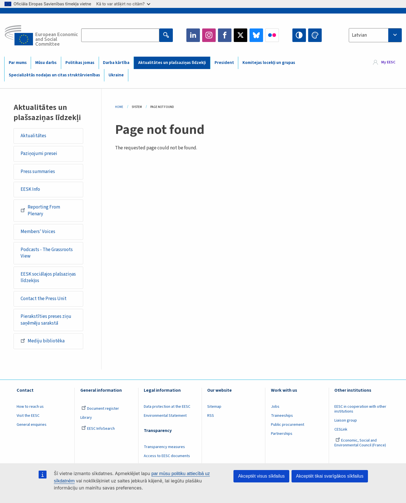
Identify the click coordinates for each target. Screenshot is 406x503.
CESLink (340, 429)
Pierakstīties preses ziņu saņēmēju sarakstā (46, 320)
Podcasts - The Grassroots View (47, 253)
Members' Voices (38, 231)
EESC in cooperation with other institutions (360, 409)
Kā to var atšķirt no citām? (123, 3)
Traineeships (282, 415)
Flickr (272, 35)
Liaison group (345, 420)
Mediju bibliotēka (43, 340)
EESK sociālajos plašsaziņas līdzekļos (48, 277)
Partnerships (281, 433)
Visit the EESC (28, 415)
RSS (210, 415)
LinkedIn (193, 35)
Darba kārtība (116, 63)
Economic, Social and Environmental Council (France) (360, 443)
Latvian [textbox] (359, 35)
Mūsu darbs (46, 63)
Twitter (240, 35)
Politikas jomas (79, 63)
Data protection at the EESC (167, 406)
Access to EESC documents (167, 456)
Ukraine (116, 75)
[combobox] (375, 35)
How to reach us (30, 406)
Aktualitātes (33, 135)
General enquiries (32, 424)
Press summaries (38, 171)
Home (119, 107)
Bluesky (256, 35)
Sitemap (214, 406)
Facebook (224, 35)
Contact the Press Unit (44, 298)
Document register (100, 408)
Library (86, 417)
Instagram (209, 35)
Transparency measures (164, 447)
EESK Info (30, 189)
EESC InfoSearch (98, 428)
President (224, 63)
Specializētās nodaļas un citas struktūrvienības (54, 75)
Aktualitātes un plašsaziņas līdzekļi (172, 63)
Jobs (275, 406)
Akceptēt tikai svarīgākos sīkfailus (329, 476)
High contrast (299, 35)
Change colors (315, 35)
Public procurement (287, 424)
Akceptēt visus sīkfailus (261, 476)
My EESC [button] (388, 62)
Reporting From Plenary (40, 210)
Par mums (18, 63)
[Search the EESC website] (120, 35)
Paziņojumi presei (39, 153)
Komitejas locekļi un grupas (268, 63)
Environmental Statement (165, 415)
